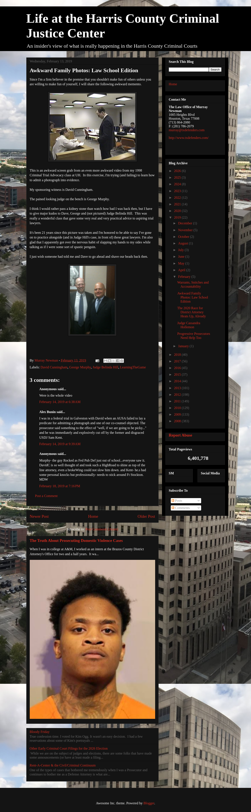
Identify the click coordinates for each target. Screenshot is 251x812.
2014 (178, 381)
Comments (181, 508)
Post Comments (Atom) (101, 529)
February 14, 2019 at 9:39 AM (60, 444)
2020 (178, 211)
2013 (178, 388)
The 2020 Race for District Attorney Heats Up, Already (191, 312)
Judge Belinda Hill (105, 367)
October (184, 236)
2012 (178, 394)
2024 (178, 184)
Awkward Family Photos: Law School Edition (192, 297)
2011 (177, 401)
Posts (177, 500)
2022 (178, 197)
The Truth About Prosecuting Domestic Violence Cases (76, 540)
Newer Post (39, 516)
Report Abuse (180, 435)
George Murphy (80, 367)
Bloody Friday (40, 732)
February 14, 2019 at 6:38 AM (60, 402)
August (183, 243)
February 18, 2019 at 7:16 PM (59, 486)
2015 (178, 374)
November (185, 230)
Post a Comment (46, 496)
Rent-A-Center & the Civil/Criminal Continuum (63, 765)
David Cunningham (54, 367)
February (184, 276)
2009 (178, 414)
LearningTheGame (133, 367)
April (182, 270)
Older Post (146, 516)
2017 (178, 361)
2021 (178, 204)
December (185, 223)
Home (93, 516)
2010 (178, 408)
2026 (178, 171)
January (184, 346)
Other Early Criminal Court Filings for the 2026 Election (69, 748)
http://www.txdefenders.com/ (189, 138)
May (181, 263)
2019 (178, 217)
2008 (178, 421)
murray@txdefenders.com (187, 130)
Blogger (148, 803)
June (181, 256)
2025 (178, 177)
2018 (178, 354)
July (181, 250)
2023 (178, 191)
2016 (178, 368)
